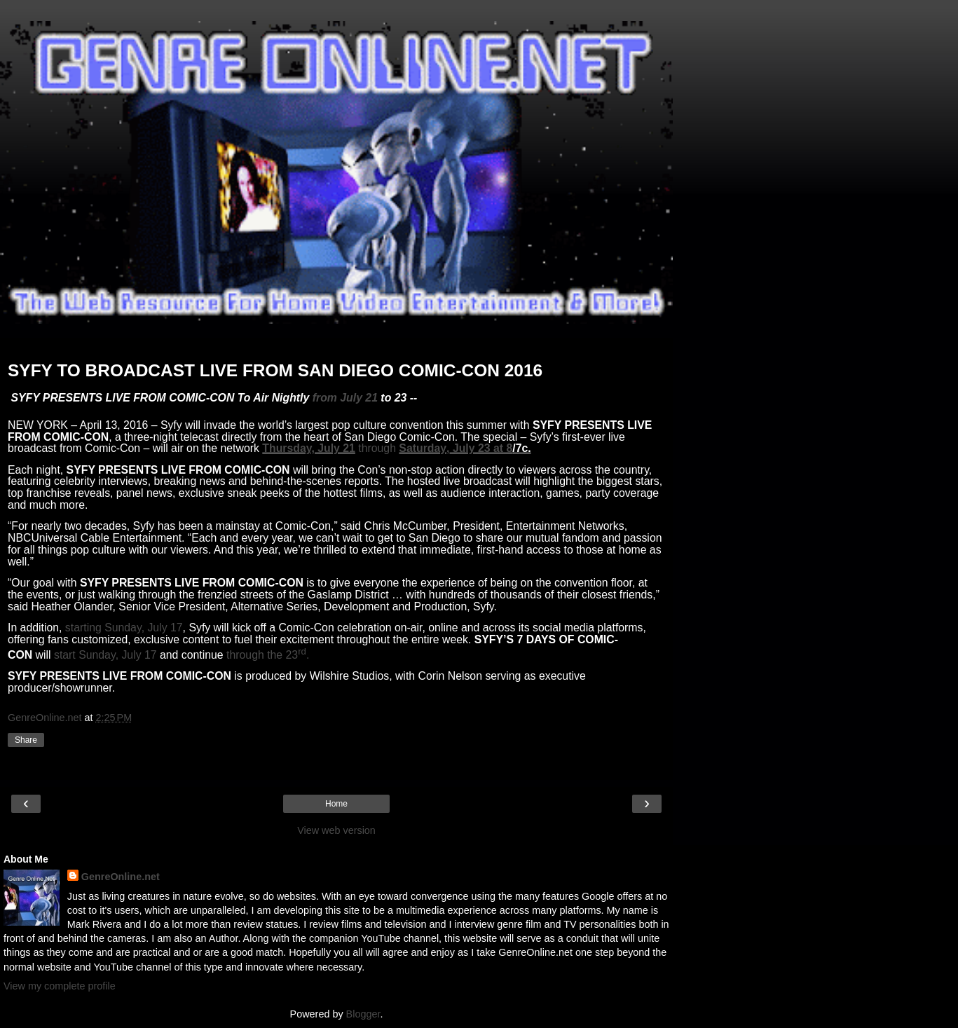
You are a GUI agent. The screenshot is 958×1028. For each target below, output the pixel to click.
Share (26, 740)
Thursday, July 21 (308, 448)
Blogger (363, 1014)
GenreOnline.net (120, 876)
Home (336, 804)
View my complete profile (60, 986)
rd (302, 651)
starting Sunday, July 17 (124, 627)
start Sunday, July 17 (105, 655)
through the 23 (262, 655)
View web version (336, 830)
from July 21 (345, 398)
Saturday (422, 448)
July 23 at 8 (480, 448)
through (377, 448)
